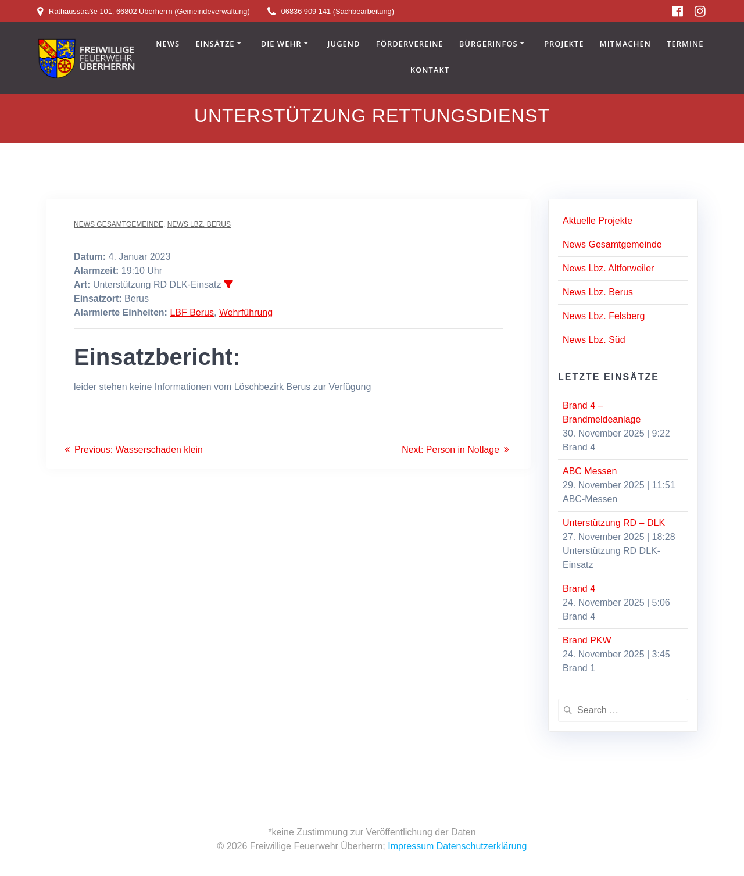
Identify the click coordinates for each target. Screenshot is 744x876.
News (168, 44)
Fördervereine (409, 44)
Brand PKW (587, 640)
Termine (685, 44)
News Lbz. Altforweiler (608, 268)
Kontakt (429, 70)
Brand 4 (579, 588)
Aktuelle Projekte (597, 221)
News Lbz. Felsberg (604, 316)
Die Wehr (281, 44)
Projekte (564, 44)
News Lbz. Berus (199, 224)
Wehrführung (246, 312)
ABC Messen (590, 471)
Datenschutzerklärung (482, 846)
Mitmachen (625, 44)
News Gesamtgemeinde (118, 224)
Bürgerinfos (488, 44)
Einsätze (214, 44)
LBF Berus (192, 312)
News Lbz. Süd (594, 340)
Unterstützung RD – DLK (614, 523)
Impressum (411, 846)
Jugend (344, 44)
